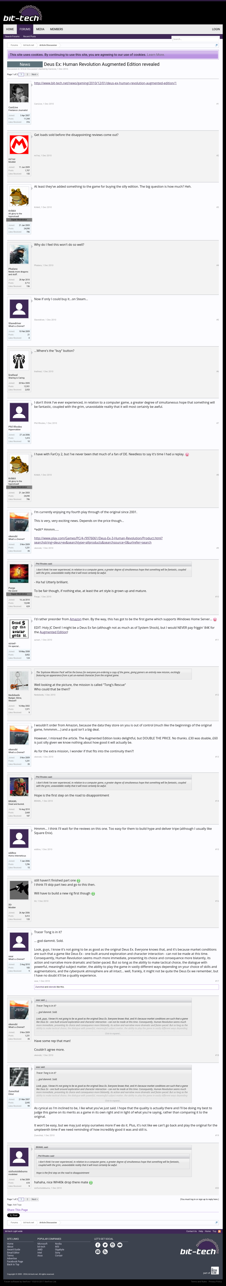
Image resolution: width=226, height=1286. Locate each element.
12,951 (27, 386)
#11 (217, 640)
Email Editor (13, 1252)
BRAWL (13, 801)
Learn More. (156, 55)
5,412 (27, 916)
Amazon (76, 619)
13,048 (27, 603)
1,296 (27, 864)
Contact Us (191, 1231)
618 (28, 1183)
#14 (217, 801)
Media (40, 29)
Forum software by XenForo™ (30, 1281)
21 (28, 335)
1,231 (27, 548)
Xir (10, 904)
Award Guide (13, 1249)
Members (56, 29)
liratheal (13, 375)
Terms (10, 1255)
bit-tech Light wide (14, 1231)
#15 (217, 849)
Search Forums (12, 36)
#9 (217, 548)
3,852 (27, 655)
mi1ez (12, 159)
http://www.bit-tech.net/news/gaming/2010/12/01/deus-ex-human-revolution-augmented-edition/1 (105, 83)
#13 (217, 757)
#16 (217, 901)
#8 (217, 475)
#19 (217, 1135)
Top (214, 1231)
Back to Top (13, 1264)
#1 (217, 104)
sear (11, 956)
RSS (219, 1231)
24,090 (27, 229)
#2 (217, 155)
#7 (217, 423)
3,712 (27, 283)
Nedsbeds (14, 695)
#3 (217, 207)
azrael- (12, 643)
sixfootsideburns (18, 1171)
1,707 (27, 170)
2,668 (27, 813)
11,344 (27, 119)
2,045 (27, 1103)
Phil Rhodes (15, 426)
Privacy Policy (215, 1281)
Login (216, 29)
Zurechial (39, 987)
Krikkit (12, 210)
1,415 (27, 438)
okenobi (13, 536)
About (10, 1246)
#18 (217, 1055)
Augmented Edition (53, 632)
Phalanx (13, 268)
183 (28, 968)
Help (201, 1231)
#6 (217, 371)
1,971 (27, 709)
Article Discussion (29, 69)
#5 (217, 320)
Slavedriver (15, 323)
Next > (35, 74)
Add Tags (17, 1205)
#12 (217, 695)
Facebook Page (15, 1261)
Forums (25, 29)
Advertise (12, 1258)
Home (10, 29)
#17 (217, 981)
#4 (217, 265)
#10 (217, 596)
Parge (12, 588)
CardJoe (52, 69)
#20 (217, 1188)
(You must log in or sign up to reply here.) (199, 1199)
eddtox (12, 852)
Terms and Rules (199, 1281)
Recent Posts (29, 36)
